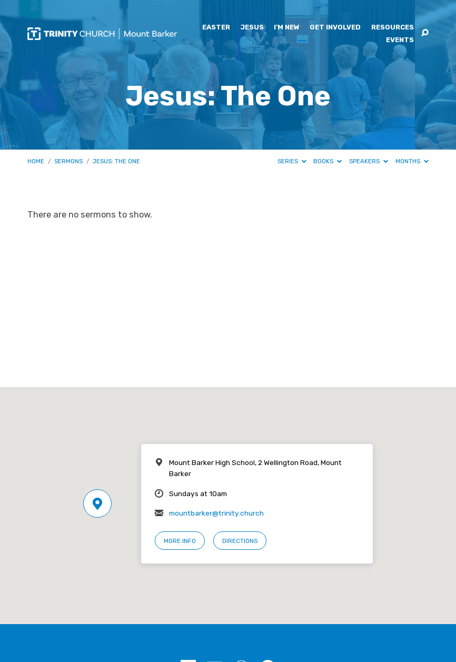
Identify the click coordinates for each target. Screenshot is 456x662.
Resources (392, 27)
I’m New (287, 27)
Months (412, 161)
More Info (180, 541)
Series (291, 161)
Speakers (368, 161)
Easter (216, 27)
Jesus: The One (116, 161)
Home (35, 161)
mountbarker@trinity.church (216, 513)
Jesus (252, 27)
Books (327, 161)
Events (400, 40)
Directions (239, 541)
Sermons (68, 161)
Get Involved (335, 27)
